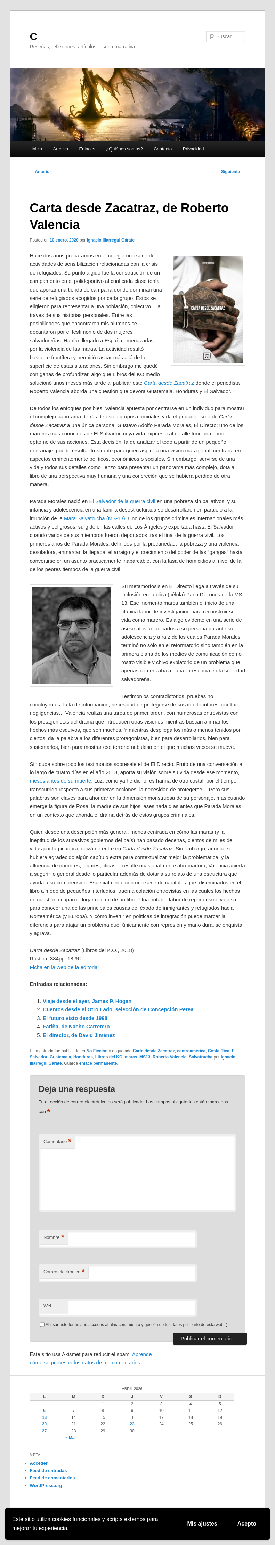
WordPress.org (46, 1485)
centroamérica (191, 1050)
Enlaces (87, 149)
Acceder (39, 1463)
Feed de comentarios (52, 1477)
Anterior (40, 171)
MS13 (144, 1057)
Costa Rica (218, 1050)
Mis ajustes (202, 1524)
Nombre (53, 1238)
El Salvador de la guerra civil (122, 501)
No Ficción (96, 1050)
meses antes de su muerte (60, 781)
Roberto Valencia (169, 1057)
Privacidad (193, 149)
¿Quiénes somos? (124, 149)
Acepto (246, 1524)
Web (48, 1305)
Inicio (37, 149)
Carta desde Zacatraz (154, 1050)
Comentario (57, 1142)
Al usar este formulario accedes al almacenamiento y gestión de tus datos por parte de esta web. (136, 1324)
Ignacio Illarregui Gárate (111, 240)
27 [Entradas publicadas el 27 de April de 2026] (44, 1431)
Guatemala (60, 1057)
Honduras (83, 1057)
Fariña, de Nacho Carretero (76, 1026)
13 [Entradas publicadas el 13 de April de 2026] (44, 1417)
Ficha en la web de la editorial (64, 967)
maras (131, 1057)
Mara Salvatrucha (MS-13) (94, 518)
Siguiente (233, 171)
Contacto (163, 149)
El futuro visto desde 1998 (75, 1018)
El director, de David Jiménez (79, 1035)
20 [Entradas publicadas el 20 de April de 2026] (44, 1424)
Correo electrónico (64, 1272)
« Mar (70, 1437)
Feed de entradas (48, 1470)
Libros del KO (109, 1057)
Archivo (60, 149)
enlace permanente (98, 1063)
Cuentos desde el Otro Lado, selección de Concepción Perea (118, 1009)
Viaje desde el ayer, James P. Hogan (87, 1001)
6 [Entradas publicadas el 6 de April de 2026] (44, 1410)
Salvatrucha (200, 1057)
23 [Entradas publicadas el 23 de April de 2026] (132, 1424)
